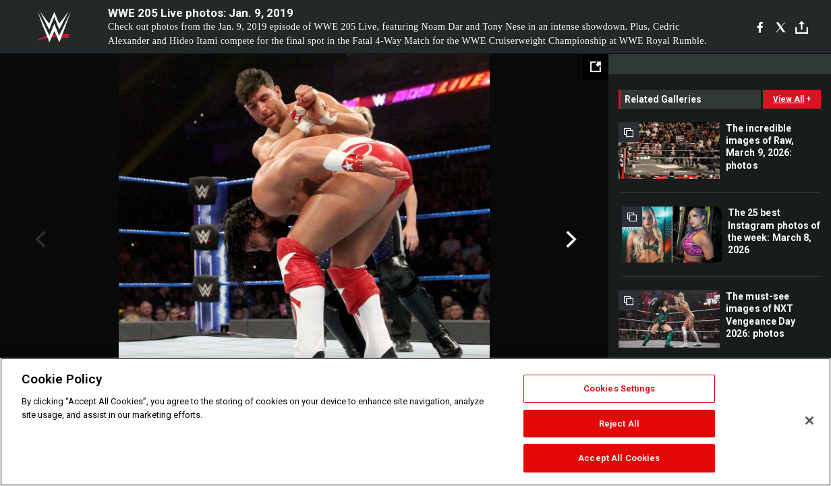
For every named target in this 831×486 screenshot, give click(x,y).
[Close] (809, 420)
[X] (780, 27)
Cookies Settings (619, 388)
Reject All (619, 423)
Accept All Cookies (619, 458)
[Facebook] (759, 27)
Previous (39, 239)
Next (569, 239)
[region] (415, 422)
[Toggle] (801, 27)
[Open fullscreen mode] (595, 67)
